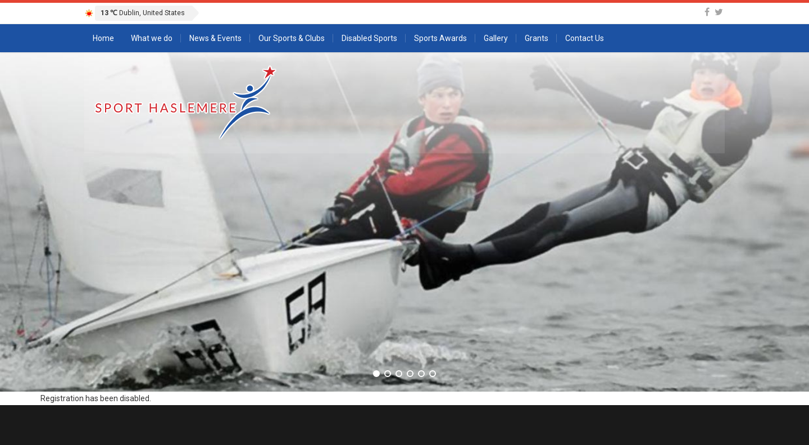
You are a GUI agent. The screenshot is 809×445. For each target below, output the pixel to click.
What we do (151, 38)
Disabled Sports (369, 38)
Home (103, 38)
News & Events (215, 38)
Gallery (496, 38)
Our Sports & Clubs (291, 38)
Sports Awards (440, 38)
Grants (536, 38)
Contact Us (584, 38)
